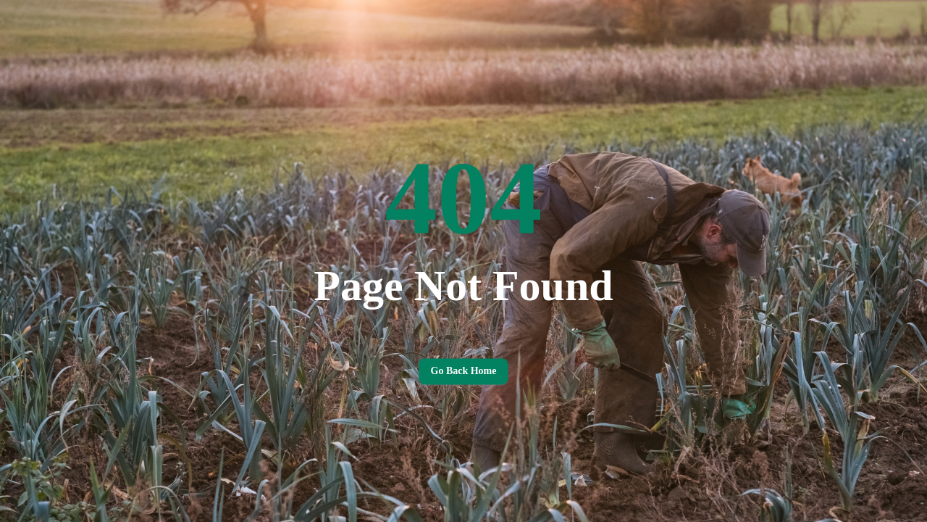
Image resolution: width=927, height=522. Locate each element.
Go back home (463, 371)
